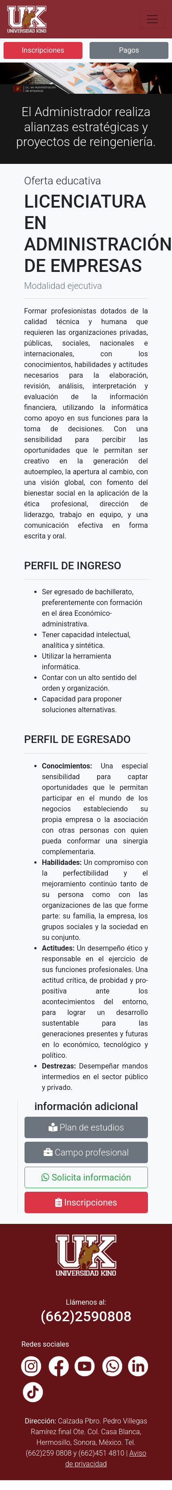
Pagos (129, 50)
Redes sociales (45, 1344)
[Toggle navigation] (152, 19)
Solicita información (86, 1177)
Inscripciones (43, 50)
